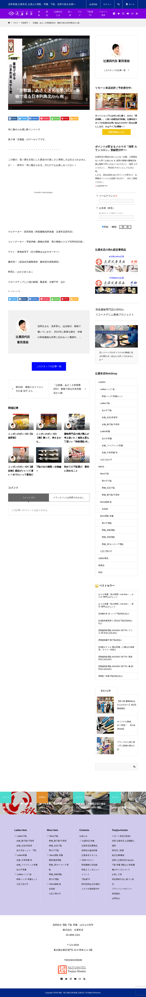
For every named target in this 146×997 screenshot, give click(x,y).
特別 (100, 572)
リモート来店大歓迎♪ (121, 836)
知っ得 (70, 13)
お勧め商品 (103, 558)
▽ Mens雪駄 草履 (55, 855)
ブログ (80, 13)
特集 (39, 13)
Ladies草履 (105, 431)
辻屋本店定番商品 (89, 845)
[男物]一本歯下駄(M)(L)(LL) (110, 676)
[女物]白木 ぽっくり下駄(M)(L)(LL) (113, 613)
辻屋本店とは (58, 13)
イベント (85, 874)
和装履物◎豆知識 (89, 865)
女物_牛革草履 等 (109, 452)
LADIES (102, 382)
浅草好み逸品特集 (89, 850)
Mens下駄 (104, 474)
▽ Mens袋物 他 (54, 884)
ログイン (107, 4)
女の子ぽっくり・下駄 (26, 850)
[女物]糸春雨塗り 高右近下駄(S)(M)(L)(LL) (115, 621)
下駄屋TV (90, 13)
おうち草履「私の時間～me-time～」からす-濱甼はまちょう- (116, 595)
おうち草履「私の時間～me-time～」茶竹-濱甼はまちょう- (116, 605)
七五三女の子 (106, 460)
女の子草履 (107, 438)
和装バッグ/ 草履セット (112, 396)
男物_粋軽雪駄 (108, 530)
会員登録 (93, 4)
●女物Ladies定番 (116, 263)
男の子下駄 (107, 481)
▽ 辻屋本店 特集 (87, 841)
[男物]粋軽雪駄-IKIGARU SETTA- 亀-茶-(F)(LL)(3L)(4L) (116, 667)
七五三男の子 (106, 551)
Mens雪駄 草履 (106, 516)
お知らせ (83, 836)
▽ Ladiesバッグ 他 (22, 874)
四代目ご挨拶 (118, 850)
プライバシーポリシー (122, 889)
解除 (113, 227)
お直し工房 (117, 874)
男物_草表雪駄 (108, 537)
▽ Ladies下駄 (20, 836)
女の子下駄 (107, 410)
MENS (101, 467)
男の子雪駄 (107, 523)
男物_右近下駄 (108, 488)
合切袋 (105, 509)
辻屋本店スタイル (89, 855)
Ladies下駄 (105, 403)
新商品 (101, 565)
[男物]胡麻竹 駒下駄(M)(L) (109, 640)
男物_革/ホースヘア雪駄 (112, 544)
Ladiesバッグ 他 (107, 389)
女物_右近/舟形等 (109, 417)
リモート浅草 (103, 13)
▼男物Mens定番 (116, 285)
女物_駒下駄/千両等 (110, 424)
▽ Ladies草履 (20, 855)
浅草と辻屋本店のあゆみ (123, 860)
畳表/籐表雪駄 (55, 860)
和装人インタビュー (90, 869)
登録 (105, 227)
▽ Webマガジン (86, 860)
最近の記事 (106, 691)
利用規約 (116, 893)
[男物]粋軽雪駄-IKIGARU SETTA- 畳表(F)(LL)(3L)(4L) (115, 658)
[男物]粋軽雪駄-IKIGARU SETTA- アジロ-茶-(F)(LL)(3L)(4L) (115, 631)
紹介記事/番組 (118, 855)
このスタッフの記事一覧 (48, 366)
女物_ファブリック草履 (112, 445)
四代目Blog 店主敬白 (90, 884)
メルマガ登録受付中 (90, 889)
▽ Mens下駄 (52, 836)
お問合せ (116, 898)
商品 (47, 13)
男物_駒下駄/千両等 (110, 495)
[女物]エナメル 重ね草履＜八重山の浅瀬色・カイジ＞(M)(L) (116, 648)
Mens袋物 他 (105, 502)
